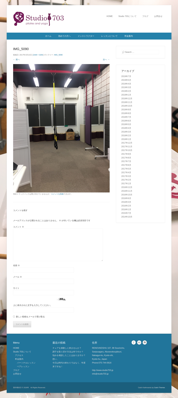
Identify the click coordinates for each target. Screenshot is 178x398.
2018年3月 (126, 132)
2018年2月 (126, 135)
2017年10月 (126, 150)
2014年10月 (126, 217)
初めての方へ (64, 36)
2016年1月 (126, 209)
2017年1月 (126, 183)
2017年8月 (126, 158)
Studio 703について (127, 16)
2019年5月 (126, 80)
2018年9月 (126, 109)
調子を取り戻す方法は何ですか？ (68, 352)
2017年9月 (126, 154)
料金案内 (129, 36)
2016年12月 (126, 187)
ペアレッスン (23, 366)
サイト (16, 288)
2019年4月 (126, 84)
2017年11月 (126, 146)
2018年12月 (126, 98)
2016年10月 (126, 195)
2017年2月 (126, 180)
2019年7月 (126, 76)
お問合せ (158, 16)
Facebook (134, 342)
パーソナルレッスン (26, 363)
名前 (16, 265)
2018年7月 (126, 117)
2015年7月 (126, 213)
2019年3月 (126, 87)
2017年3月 (126, 176)
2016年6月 (126, 198)
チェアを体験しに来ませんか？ (67, 348)
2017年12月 (126, 143)
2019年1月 (126, 95)
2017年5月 (126, 169)
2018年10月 (126, 106)
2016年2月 (126, 206)
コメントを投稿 (57, 194)
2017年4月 (126, 172)
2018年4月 (126, 128)
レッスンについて (109, 36)
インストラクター (86, 36)
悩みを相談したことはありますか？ (69, 355)
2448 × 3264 (38, 55)
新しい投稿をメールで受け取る (30, 317)
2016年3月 (126, 202)
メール (17, 277)
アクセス (19, 355)
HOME (110, 16)
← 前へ (16, 59)
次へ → (106, 59)
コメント (18, 227)
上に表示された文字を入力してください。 (32, 305)
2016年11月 (126, 191)
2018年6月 (126, 121)
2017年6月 (126, 165)
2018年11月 (126, 102)
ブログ (145, 16)
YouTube (139, 342)
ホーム (48, 36)
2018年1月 (126, 139)
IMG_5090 (58, 55)
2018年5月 (126, 124)
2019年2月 (126, 91)
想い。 (56, 359)
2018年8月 (126, 113)
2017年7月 (126, 161)
